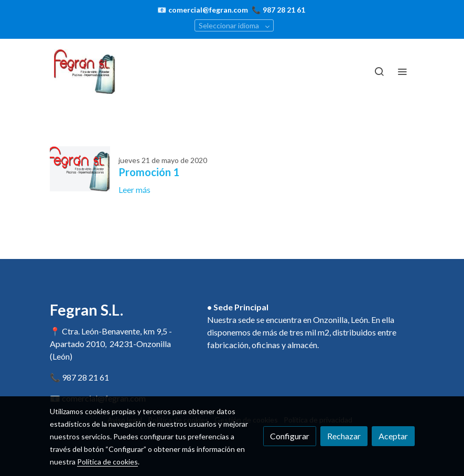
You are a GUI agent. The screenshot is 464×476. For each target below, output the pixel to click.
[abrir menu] (402, 71)
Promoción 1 (148, 172)
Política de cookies (107, 461)
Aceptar (393, 436)
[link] (85, 71)
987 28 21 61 (284, 9)
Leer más (134, 189)
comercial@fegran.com (208, 9)
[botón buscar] (379, 71)
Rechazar (344, 436)
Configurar (289, 436)
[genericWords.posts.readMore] (80, 167)
